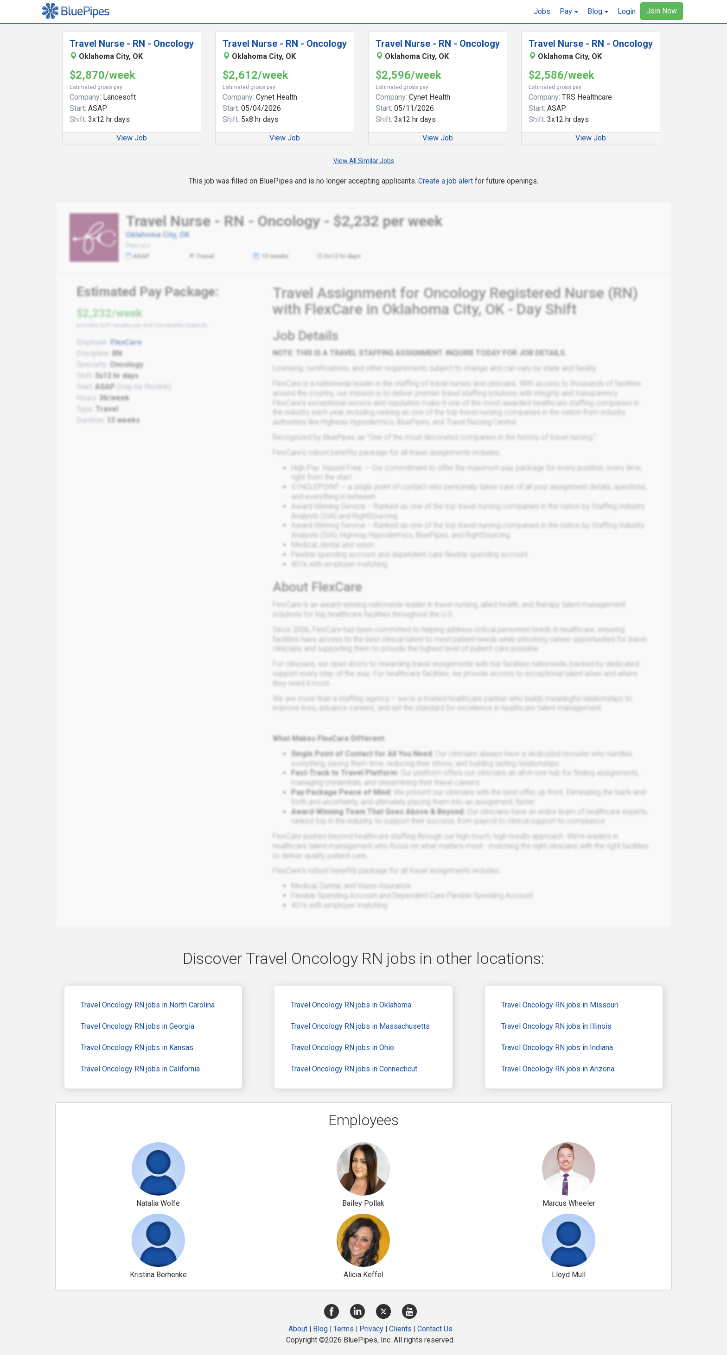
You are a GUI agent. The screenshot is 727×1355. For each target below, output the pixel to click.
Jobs (542, 11)
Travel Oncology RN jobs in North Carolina (148, 1004)
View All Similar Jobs (363, 161)
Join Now (661, 10)
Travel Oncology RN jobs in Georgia (137, 1026)
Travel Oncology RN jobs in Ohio (342, 1047)
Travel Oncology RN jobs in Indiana (557, 1047)
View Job (131, 137)
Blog (320, 1328)
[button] (569, 11)
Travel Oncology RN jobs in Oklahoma (351, 1004)
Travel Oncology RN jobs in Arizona (557, 1068)
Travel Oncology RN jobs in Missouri (560, 1004)
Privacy (371, 1328)
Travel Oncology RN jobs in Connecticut (354, 1068)
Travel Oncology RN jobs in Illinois (556, 1026)
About (297, 1328)
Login (627, 11)
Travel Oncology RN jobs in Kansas (137, 1047)
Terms (343, 1328)
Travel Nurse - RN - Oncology (132, 43)
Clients (400, 1328)
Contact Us (435, 1328)
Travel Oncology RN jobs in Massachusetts (360, 1026)
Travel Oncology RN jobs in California (140, 1068)
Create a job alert (445, 181)
